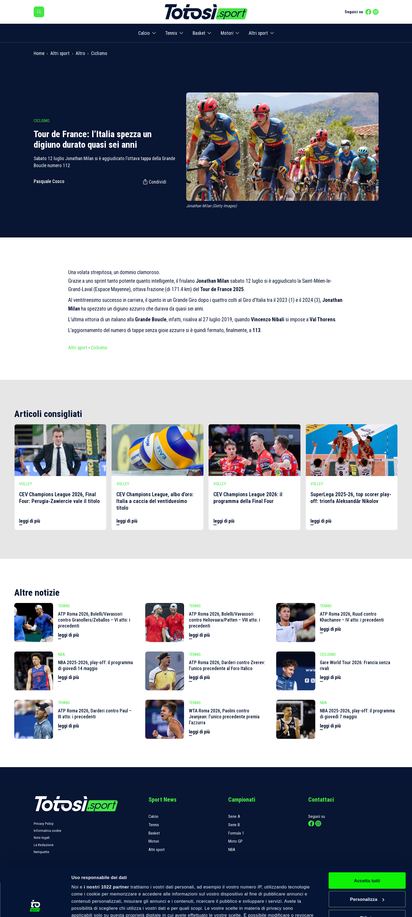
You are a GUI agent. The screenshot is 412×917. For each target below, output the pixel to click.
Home (39, 53)
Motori (227, 33)
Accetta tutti (367, 834)
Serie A (234, 816)
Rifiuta (367, 871)
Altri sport (258, 33)
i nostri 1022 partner (106, 840)
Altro (80, 53)
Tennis (171, 33)
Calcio (144, 33)
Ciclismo (99, 53)
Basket (199, 33)
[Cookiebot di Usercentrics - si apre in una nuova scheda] (34, 906)
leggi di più (29, 521)
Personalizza (367, 852)
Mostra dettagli (87, 906)
